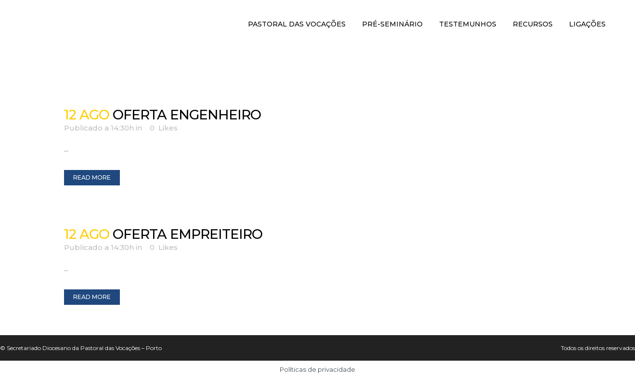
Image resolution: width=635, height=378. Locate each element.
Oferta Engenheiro (187, 114)
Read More (92, 177)
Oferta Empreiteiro (187, 234)
